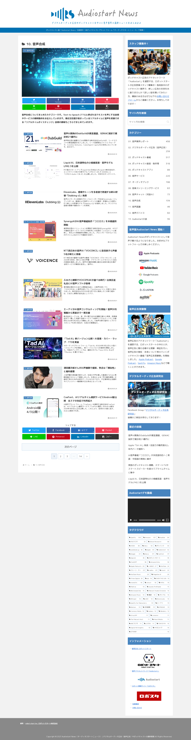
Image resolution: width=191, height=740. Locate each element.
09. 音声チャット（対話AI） (149, 194)
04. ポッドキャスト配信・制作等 (149, 164)
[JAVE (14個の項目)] (148, 599)
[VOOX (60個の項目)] (134, 546)
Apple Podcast (146, 359)
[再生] (131, 520)
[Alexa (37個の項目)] (148, 554)
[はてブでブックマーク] (82, 100)
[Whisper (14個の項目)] (135, 599)
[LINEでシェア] (34, 107)
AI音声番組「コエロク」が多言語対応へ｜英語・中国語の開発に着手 (149, 457)
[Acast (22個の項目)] (164, 570)
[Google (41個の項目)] (135, 554)
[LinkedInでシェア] (82, 107)
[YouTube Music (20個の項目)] (139, 574)
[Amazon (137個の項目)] (149, 537)
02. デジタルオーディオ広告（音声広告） (149, 149)
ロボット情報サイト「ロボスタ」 (144, 686)
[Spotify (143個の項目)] (135, 537)
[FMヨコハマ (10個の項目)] (161, 627)
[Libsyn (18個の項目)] (150, 582)
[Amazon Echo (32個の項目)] (159, 562)
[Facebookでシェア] (58, 100)
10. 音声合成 (149, 201)
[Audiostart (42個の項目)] (163, 550)
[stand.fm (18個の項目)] (135, 582)
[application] (149, 511)
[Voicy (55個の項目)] (147, 546)
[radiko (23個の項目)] (152, 570)
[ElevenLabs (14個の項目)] (162, 599)
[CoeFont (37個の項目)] (162, 554)
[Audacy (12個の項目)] (151, 611)
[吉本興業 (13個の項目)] (149, 607)
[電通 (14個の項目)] (151, 595)
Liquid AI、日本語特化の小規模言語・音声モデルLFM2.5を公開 (149, 480)
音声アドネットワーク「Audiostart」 (145, 671)
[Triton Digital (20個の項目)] (136, 578)
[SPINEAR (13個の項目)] (163, 607)
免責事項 (135, 704)
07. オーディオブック (149, 182)
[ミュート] (163, 520)
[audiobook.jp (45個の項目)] (136, 550)
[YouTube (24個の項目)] (164, 566)
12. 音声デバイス (149, 213)
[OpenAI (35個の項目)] (137, 558)
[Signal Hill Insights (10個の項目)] (139, 627)
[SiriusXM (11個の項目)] (138, 615)
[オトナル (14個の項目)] (163, 595)
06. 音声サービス (149, 176)
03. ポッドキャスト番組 (149, 157)
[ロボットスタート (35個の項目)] (158, 558)
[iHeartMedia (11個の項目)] (160, 619)
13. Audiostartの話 (149, 219)
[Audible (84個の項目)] (163, 537)
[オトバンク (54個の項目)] (162, 546)
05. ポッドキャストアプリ (149, 170)
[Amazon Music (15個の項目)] (136, 595)
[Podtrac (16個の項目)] (136, 587)
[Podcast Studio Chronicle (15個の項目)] (158, 591)
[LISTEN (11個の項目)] (149, 623)
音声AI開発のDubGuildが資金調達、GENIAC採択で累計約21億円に (148, 437)
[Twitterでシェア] (34, 100)
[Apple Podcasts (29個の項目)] (136, 566)
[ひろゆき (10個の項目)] (149, 632)
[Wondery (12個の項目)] (164, 611)
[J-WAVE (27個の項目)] (152, 566)
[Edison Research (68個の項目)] (158, 541)
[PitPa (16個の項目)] (164, 582)
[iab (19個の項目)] (148, 578)
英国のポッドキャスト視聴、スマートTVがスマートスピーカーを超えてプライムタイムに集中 (149, 469)
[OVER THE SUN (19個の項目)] (161, 578)
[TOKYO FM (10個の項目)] (163, 623)
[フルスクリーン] (167, 520)
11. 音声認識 (149, 207)
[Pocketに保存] (107, 100)
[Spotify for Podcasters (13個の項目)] (141, 603)
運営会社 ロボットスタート (141, 649)
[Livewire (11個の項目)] (159, 615)
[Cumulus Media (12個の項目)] (136, 611)
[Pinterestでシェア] (58, 107)
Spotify (141, 363)
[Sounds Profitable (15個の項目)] (158, 587)
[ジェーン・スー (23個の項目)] (137, 570)
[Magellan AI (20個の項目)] (160, 574)
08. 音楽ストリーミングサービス (149, 188)
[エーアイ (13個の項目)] (162, 603)
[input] (149, 122)
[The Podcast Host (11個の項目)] (139, 619)
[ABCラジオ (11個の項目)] (135, 623)
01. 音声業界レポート (149, 141)
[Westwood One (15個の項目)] (136, 591)
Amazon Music (154, 363)
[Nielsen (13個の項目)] (134, 607)
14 (80, 456)
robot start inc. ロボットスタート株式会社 (41, 723)
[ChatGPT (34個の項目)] (137, 562)
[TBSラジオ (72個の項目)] (137, 541)
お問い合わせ (137, 708)
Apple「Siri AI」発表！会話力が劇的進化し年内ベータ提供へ (148, 447)
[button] (107, 107)
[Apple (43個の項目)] (149, 550)
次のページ (70, 447)
